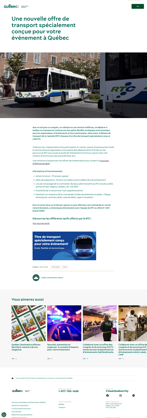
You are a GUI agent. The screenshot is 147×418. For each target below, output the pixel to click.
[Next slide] (142, 323)
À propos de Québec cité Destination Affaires (29, 402)
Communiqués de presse (21, 409)
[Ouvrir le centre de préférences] (3, 414)
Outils (65, 267)
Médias (61, 404)
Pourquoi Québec (61, 6)
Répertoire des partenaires (22, 415)
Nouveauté (55, 267)
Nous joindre (16, 412)
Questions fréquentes (20, 405)
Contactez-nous (121, 6)
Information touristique (134, 1)
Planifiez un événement (80, 6)
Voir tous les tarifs (41, 223)
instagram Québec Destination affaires (120, 395)
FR (142, 1)
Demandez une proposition (102, 6)
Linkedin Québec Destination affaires (133, 395)
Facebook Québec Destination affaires (107, 395)
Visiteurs (62, 407)
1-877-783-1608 (69, 391)
